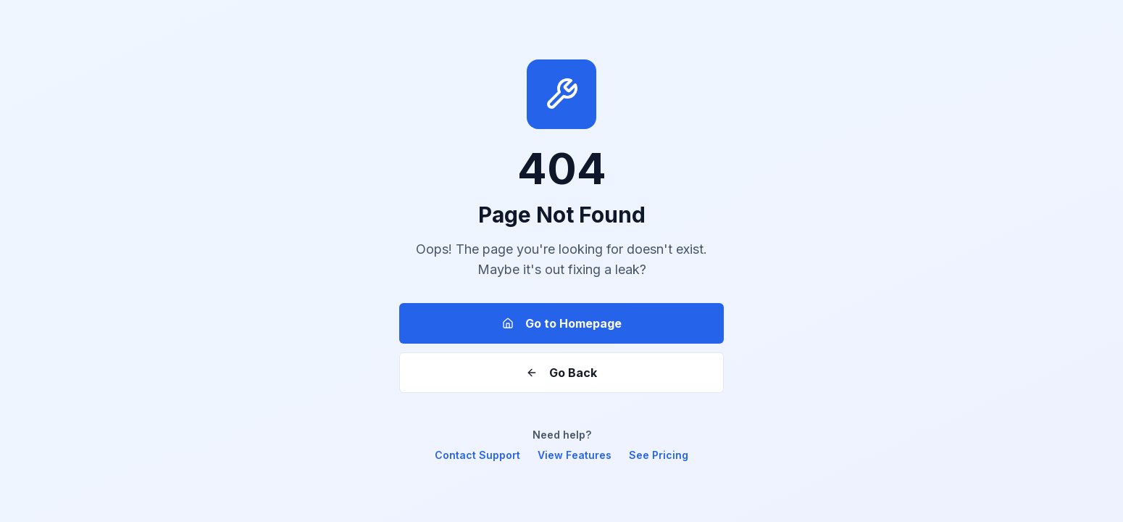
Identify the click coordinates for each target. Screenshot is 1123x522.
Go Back (561, 372)
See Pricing (658, 455)
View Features (574, 455)
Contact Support (477, 455)
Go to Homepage (562, 323)
